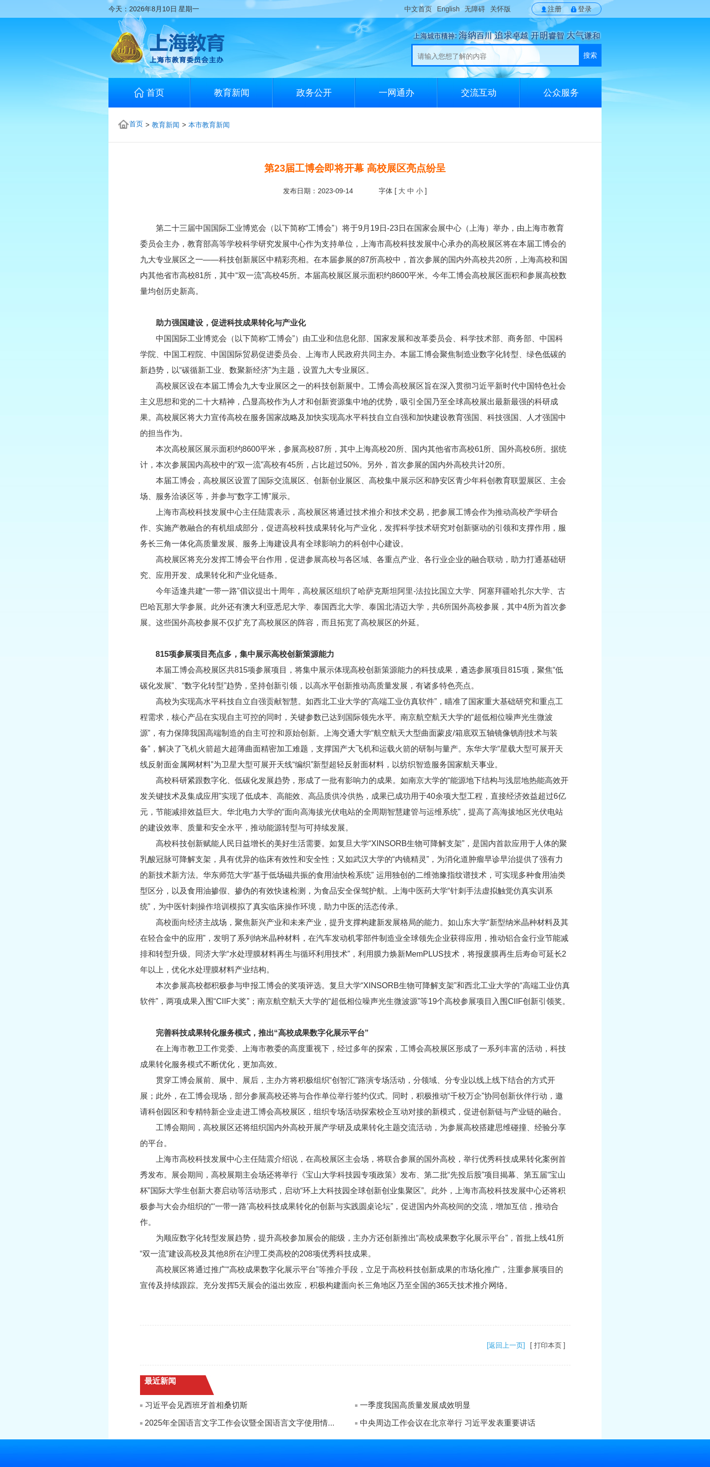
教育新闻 (231, 93)
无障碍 (474, 9)
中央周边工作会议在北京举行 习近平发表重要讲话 (447, 1423)
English (448, 9)
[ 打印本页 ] (548, 1345)
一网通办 (396, 93)
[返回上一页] (506, 1345)
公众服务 (561, 93)
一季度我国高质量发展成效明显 (415, 1405)
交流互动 (479, 93)
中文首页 (418, 9)
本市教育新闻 (209, 125)
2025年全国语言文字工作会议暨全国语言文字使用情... (240, 1423)
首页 (149, 92)
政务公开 (314, 93)
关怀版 (500, 9)
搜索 (590, 55)
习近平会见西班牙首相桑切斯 (196, 1405)
